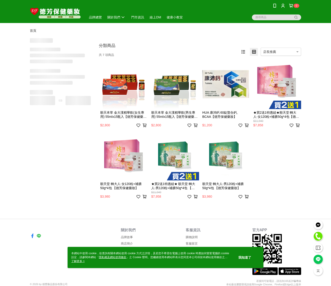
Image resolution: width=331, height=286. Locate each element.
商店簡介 (127, 243)
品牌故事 (127, 237)
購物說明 (192, 237)
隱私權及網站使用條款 (112, 257)
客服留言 (192, 243)
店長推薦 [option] (269, 52)
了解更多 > (78, 261)
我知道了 (244, 257)
